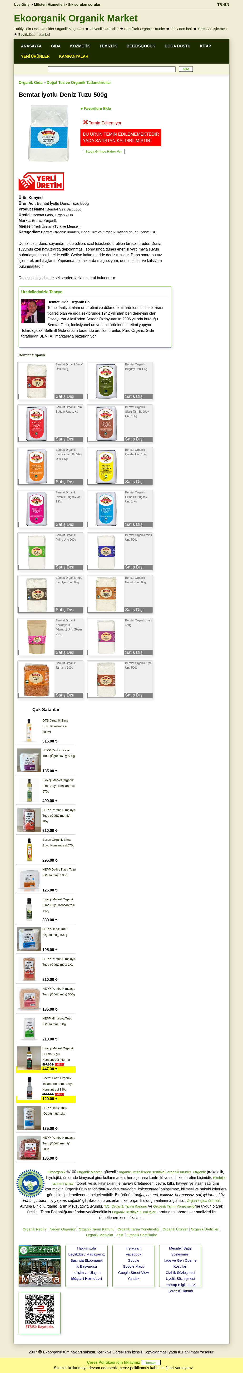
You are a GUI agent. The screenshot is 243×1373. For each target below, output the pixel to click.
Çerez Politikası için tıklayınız (113, 1362)
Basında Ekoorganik (87, 1260)
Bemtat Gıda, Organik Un (53, 215)
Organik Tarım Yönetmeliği (174, 1206)
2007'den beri (181, 29)
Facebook (133, 1254)
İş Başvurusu (86, 1266)
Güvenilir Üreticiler (104, 29)
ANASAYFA (31, 46)
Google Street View (133, 1273)
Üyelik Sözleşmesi (180, 1278)
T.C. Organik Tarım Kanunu (125, 1206)
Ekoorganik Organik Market (76, 18)
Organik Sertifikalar (142, 1235)
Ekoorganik (56, 1172)
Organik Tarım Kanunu (96, 1229)
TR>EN (223, 4)
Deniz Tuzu (149, 232)
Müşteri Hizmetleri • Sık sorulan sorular (67, 4)
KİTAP (205, 46)
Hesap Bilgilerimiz (181, 1285)
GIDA (56, 46)
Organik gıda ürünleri (203, 1201)
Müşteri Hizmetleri (86, 1278)
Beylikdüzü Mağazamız (86, 1254)
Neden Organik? (63, 1229)
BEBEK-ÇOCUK (141, 46)
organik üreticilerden (135, 1172)
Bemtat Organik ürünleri (60, 232)
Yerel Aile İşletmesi (212, 29)
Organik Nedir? (35, 1229)
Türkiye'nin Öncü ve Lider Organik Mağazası (49, 29)
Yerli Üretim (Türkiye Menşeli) (57, 226)
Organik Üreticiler (204, 1229)
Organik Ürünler (175, 1229)
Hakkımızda (86, 1248)
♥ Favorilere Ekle (95, 109)
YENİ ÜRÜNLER (35, 56)
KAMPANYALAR (73, 56)
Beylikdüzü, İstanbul (34, 34)
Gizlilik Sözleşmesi (180, 1273)
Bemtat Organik (44, 221)
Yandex (133, 1278)
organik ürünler (179, 1172)
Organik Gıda (30, 83)
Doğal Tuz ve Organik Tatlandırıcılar (79, 83)
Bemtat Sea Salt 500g (64, 209)
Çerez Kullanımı (180, 1291)
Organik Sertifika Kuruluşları (134, 1212)
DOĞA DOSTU (177, 46)
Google (133, 1260)
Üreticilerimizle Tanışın (41, 292)
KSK (120, 1235)
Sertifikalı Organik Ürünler (144, 29)
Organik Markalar (99, 1235)
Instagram (133, 1248)
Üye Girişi (22, 4)
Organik (199, 1172)
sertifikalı (159, 1172)
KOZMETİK (80, 46)
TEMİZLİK (108, 46)
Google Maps (133, 1266)
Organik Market (89, 1172)
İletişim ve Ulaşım (87, 1273)
